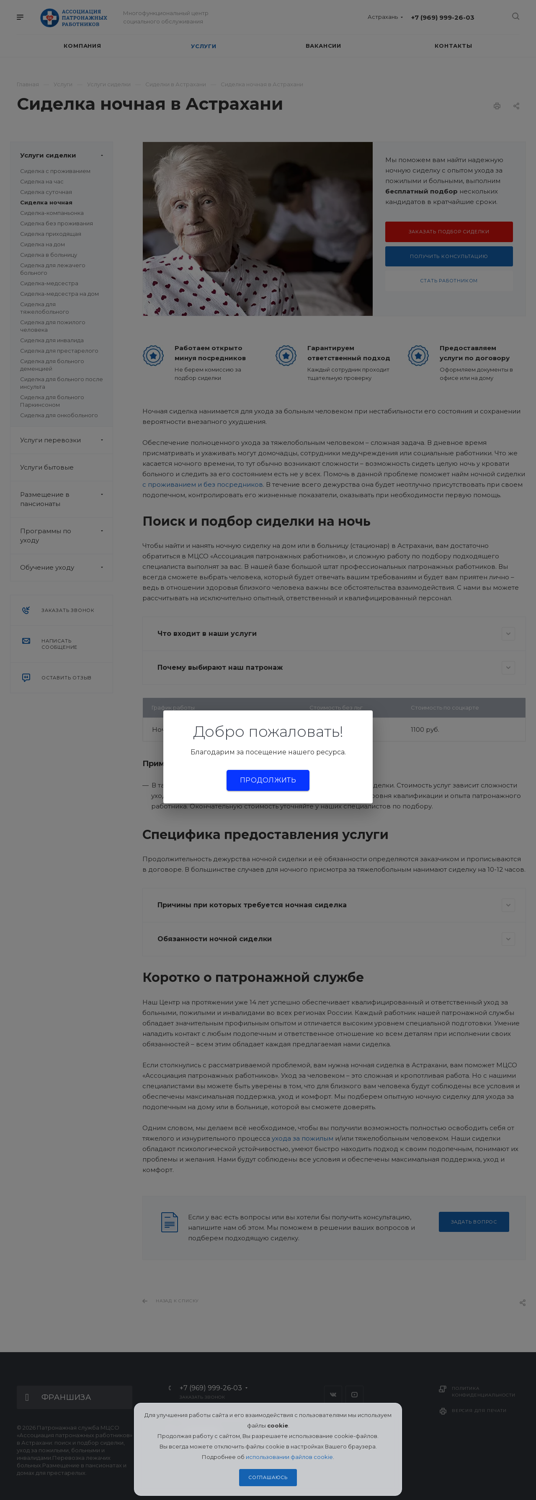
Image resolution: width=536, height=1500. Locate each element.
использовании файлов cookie (289, 1457)
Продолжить (268, 780)
